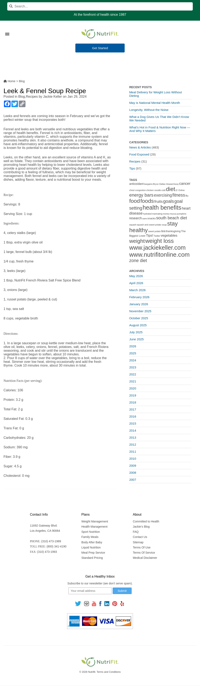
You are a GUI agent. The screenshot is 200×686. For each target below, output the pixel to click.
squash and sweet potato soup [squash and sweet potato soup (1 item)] (152, 224)
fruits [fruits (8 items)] (158, 201)
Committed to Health (146, 521)
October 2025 (138, 318)
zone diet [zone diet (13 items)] (138, 260)
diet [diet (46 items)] (170, 189)
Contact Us (140, 537)
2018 (132, 402)
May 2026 (136, 276)
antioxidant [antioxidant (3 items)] (136, 183)
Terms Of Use (142, 547)
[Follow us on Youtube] (94, 603)
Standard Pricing (92, 557)
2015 (132, 423)
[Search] (100, 6)
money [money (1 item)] (166, 213)
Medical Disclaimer (145, 557)
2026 (132, 346)
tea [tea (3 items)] (163, 231)
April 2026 (136, 283)
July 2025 (135, 332)
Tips (132, 168)
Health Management (94, 526)
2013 (132, 437)
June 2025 (136, 339)
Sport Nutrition (90, 531)
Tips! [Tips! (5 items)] (149, 235)
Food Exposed (139, 154)
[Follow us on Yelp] (122, 603)
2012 (132, 444)
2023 (132, 367)
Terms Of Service (144, 552)
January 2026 (138, 304)
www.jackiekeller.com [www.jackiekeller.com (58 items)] (157, 247)
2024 (132, 360)
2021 (132, 381)
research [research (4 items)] (135, 218)
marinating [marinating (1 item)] (157, 213)
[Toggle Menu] (7, 29)
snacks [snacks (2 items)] (151, 218)
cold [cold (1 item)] (163, 190)
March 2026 (137, 290)
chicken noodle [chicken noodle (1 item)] (153, 190)
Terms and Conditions (109, 672)
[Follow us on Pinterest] (114, 603)
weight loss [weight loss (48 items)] (159, 241)
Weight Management (94, 521)
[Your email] (90, 590)
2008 (132, 472)
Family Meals (89, 537)
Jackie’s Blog (141, 526)
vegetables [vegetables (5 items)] (169, 235)
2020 (132, 388)
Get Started (100, 48)
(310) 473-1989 (51, 541)
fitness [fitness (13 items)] (178, 195)
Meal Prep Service (93, 552)
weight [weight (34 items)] (137, 241)
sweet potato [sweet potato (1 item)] (154, 231)
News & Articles (140, 147)
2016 (132, 416)
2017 (132, 409)
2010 (132, 458)
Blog (21, 96)
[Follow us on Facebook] (100, 603)
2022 (132, 374)
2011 (132, 451)
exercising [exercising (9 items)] (163, 195)
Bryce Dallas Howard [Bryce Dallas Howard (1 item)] (163, 184)
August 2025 (138, 325)
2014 (132, 430)
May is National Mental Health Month (154, 102)
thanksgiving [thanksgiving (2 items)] (173, 231)
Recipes (32, 96)
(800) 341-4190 (56, 546)
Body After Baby (91, 542)
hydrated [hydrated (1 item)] (147, 213)
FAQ (136, 531)
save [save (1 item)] (144, 218)
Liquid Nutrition (91, 547)
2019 (132, 395)
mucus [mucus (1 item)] (173, 213)
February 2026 (139, 297)
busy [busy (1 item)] (176, 184)
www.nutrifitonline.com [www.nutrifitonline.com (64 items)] (159, 254)
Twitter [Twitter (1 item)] (157, 236)
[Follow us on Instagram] (86, 603)
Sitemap (138, 542)
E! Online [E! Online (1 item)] (180, 190)
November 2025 (140, 311)
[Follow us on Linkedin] (106, 603)
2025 (132, 353)
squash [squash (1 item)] (132, 224)
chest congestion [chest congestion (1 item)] (137, 190)
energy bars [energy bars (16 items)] (141, 195)
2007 (132, 479)
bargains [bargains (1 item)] (148, 184)
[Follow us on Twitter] (78, 603)
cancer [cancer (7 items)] (184, 184)
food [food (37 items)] (134, 201)
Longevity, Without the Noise (149, 110)
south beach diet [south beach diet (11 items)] (171, 218)
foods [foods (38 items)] (147, 201)
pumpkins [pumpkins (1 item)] (181, 213)
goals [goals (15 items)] (168, 201)
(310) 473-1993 (47, 551)
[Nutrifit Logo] (100, 34)
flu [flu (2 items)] (187, 195)
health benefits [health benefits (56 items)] (162, 207)
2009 (132, 465)
